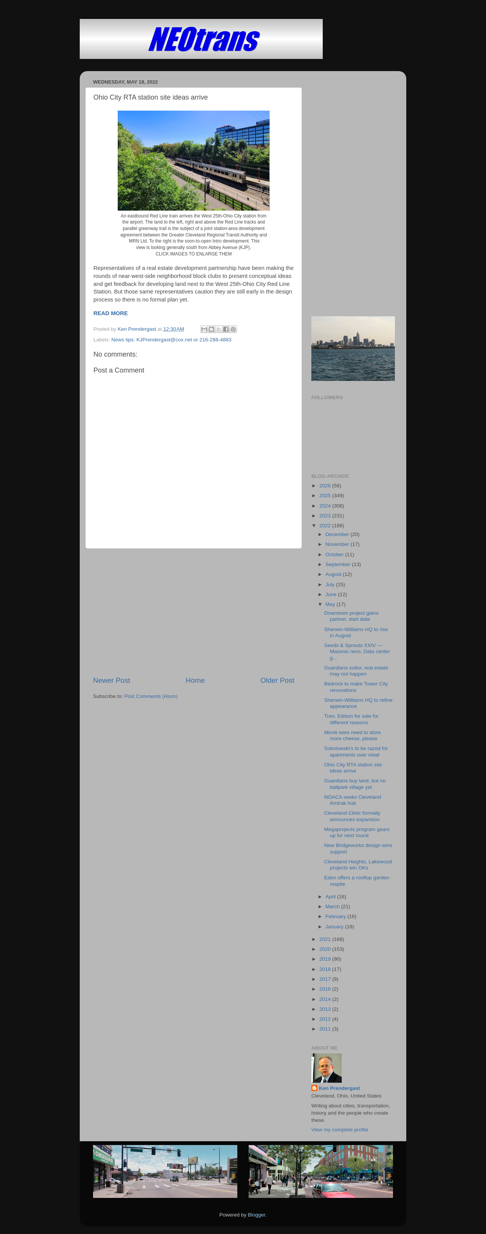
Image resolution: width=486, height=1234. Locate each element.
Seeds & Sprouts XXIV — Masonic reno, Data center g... (357, 651)
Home (195, 680)
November (337, 544)
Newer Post (111, 680)
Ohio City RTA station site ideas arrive (353, 768)
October (335, 554)
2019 (325, 959)
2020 (325, 949)
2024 (325, 506)
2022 (325, 525)
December (337, 534)
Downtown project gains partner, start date (351, 616)
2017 (325, 979)
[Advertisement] (193, 612)
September (338, 564)
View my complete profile (339, 1129)
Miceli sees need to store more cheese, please (352, 735)
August (334, 574)
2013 (325, 1009)
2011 (325, 1029)
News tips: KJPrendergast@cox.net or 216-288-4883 (171, 340)
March (333, 906)
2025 (325, 495)
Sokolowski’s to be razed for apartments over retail (356, 751)
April (331, 896)
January (335, 926)
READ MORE (110, 313)
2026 (325, 486)
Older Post (277, 680)
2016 (325, 989)
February (336, 916)
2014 (325, 999)
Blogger (256, 1215)
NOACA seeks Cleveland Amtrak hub (352, 800)
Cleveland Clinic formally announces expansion (352, 816)
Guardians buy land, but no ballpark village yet (355, 784)
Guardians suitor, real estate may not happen (356, 671)
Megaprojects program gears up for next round (357, 832)
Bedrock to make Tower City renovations (356, 687)
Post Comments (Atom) (151, 696)
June (331, 594)
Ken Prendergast (339, 1088)
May (330, 604)
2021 (325, 939)
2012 (325, 1019)
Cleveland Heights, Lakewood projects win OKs (358, 865)
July (330, 584)
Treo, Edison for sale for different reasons (351, 719)
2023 (325, 516)
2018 (325, 969)
